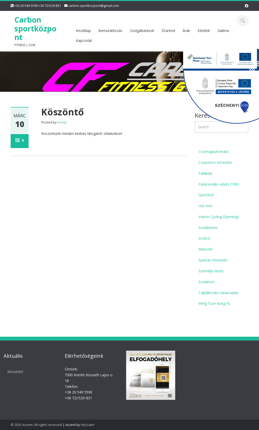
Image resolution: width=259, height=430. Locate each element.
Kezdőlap (83, 30)
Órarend (168, 30)
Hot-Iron (205, 205)
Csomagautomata (213, 151)
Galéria (223, 30)
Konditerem (208, 227)
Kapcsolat (84, 40)
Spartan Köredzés (213, 260)
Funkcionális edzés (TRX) (219, 184)
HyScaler (88, 424)
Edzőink (204, 30)
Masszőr (205, 249)
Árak (186, 30)
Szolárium (207, 281)
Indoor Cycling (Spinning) (219, 216)
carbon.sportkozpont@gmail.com (93, 5)
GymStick (206, 194)
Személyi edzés (211, 270)
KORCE (204, 238)
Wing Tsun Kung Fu (214, 303)
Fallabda (205, 173)
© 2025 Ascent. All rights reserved (36, 424)
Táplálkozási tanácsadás (219, 292)
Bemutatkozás (110, 30)
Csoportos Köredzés (215, 162)
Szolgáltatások (142, 30)
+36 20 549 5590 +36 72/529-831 (37, 5)
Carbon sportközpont (35, 28)
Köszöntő (13, 371)
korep (62, 122)
